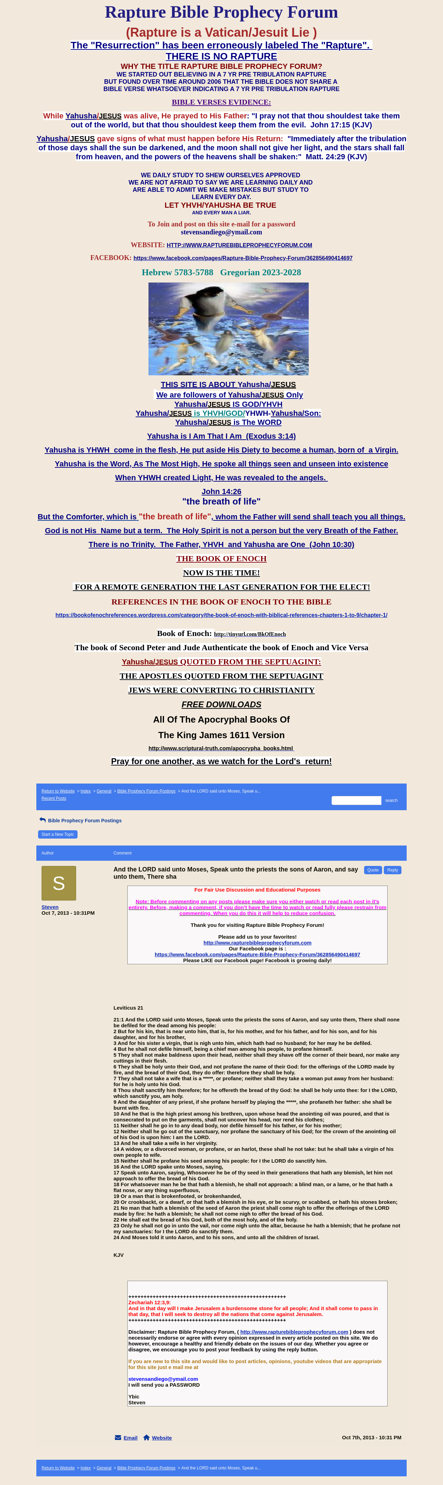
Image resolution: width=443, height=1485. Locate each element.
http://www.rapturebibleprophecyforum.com (257, 943)
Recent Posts (54, 798)
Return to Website (58, 791)
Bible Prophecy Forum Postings (146, 791)
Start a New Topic (58, 834)
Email (130, 1438)
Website (162, 1438)
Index (86, 791)
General (104, 791)
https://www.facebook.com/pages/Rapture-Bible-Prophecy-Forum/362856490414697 (257, 954)
